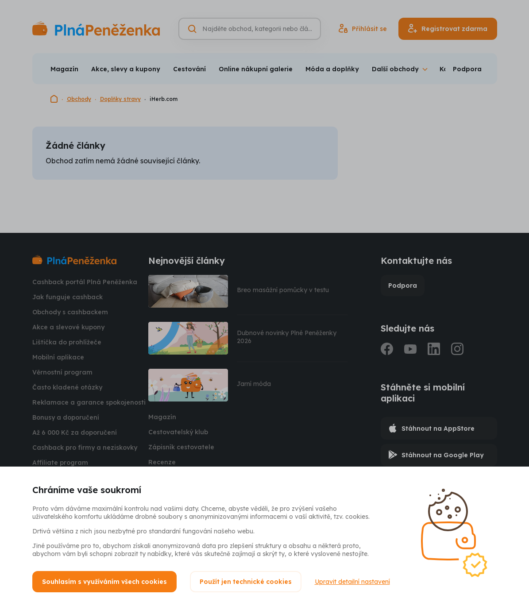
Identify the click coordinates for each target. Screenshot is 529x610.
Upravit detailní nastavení (352, 582)
